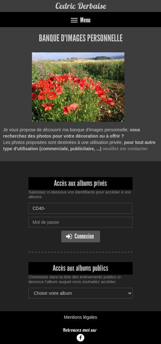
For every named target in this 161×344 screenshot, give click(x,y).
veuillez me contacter (125, 148)
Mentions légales (80, 317)
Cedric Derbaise (80, 6)
